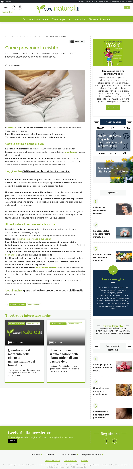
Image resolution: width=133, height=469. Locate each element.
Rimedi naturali (17, 303)
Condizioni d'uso (52, 462)
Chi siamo (34, 456)
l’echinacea (11, 254)
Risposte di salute (98, 18)
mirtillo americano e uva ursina (35, 238)
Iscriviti (32, 8)
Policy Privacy (70, 462)
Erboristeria (34, 303)
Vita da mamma (91, 2)
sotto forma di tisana (47, 266)
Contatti (49, 456)
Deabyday (80, 2)
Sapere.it (129, 2)
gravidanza (70, 151)
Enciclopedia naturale (34, 18)
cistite (11, 127)
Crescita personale (117, 2)
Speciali (78, 18)
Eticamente (103, 2)
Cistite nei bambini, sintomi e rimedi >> (47, 170)
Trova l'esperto (60, 18)
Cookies (85, 462)
